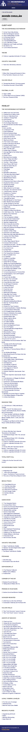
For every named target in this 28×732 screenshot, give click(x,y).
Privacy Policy (5, 729)
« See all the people (7, 12)
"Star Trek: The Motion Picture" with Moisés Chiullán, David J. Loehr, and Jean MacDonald (13, 417)
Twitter (5, 19)
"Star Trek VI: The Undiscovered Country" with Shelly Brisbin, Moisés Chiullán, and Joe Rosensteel (14, 410)
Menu (13, 8)
